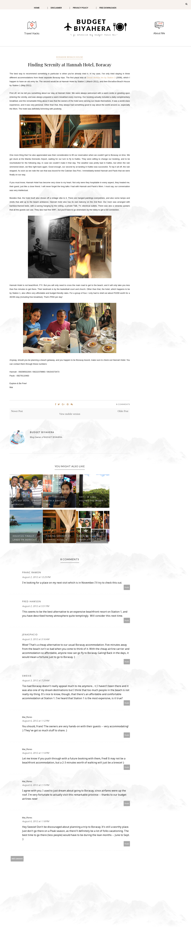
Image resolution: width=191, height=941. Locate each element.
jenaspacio (30, 634)
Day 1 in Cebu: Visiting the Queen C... (91, 501)
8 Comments (123, 404)
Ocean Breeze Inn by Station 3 (101, 77)
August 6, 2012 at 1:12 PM (35, 720)
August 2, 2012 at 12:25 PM (36, 577)
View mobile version (69, 414)
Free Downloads (107, 7)
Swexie (27, 675)
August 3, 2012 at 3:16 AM (35, 639)
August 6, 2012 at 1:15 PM (35, 785)
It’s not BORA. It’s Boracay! (24, 502)
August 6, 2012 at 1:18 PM (35, 821)
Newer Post (17, 411)
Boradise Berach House (69, 57)
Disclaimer (56, 7)
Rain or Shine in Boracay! (89, 538)
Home (36, 7)
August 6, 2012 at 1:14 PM (35, 752)
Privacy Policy (80, 7)
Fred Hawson (31, 601)
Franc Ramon (31, 572)
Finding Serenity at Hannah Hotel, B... (58, 538)
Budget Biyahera (42, 432)
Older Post (123, 411)
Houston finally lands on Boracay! (25, 538)
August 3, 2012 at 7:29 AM (35, 680)
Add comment (17, 859)
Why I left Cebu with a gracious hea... (56, 501)
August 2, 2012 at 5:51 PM (35, 606)
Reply (127, 587)
